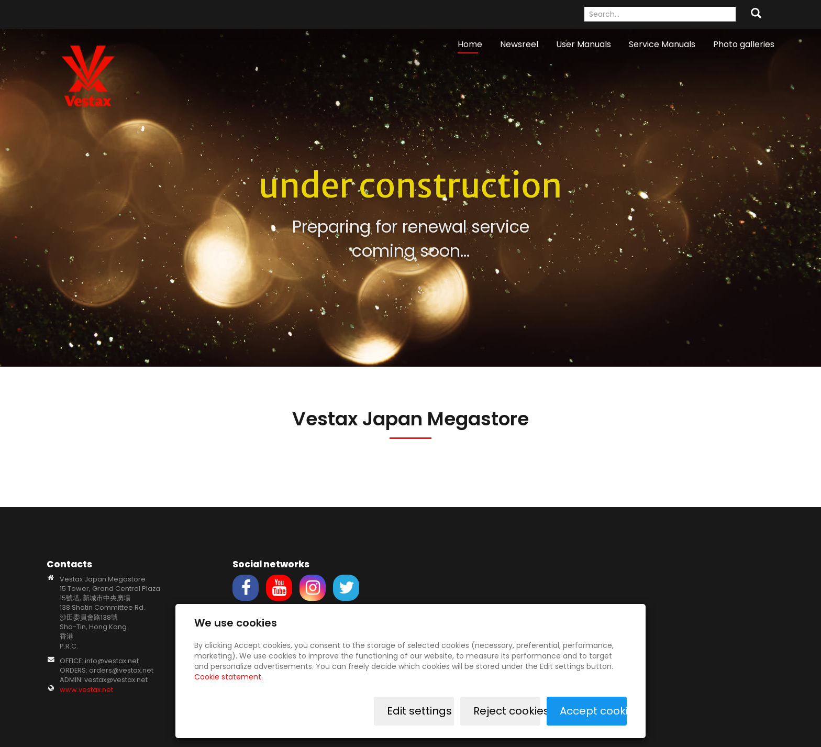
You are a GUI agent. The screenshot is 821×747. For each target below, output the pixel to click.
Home (470, 44)
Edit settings (419, 711)
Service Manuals (662, 44)
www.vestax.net (86, 689)
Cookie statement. (228, 677)
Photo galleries (743, 44)
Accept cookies (593, 711)
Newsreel (519, 44)
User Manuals (583, 44)
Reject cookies (506, 711)
